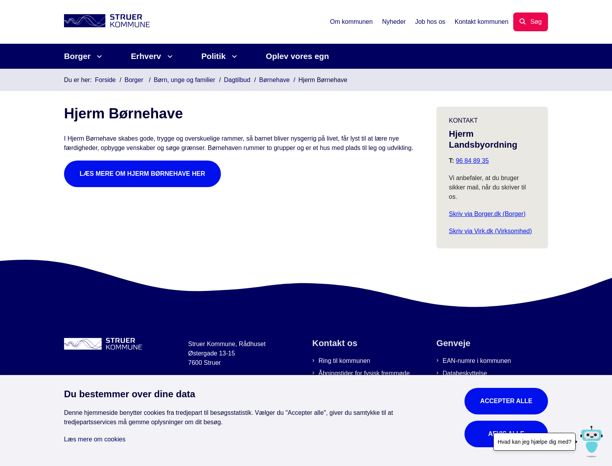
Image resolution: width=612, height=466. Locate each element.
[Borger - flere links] (98, 56)
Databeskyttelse (465, 373)
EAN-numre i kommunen (477, 360)
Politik (213, 56)
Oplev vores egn (297, 56)
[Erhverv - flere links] (168, 56)
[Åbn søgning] (530, 21)
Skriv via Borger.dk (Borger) (487, 214)
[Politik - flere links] (233, 56)
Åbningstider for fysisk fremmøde (364, 373)
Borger (77, 56)
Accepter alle (506, 401)
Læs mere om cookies (94, 439)
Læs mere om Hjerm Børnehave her (142, 173)
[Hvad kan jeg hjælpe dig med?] (591, 441)
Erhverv (146, 56)
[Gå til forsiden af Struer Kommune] (107, 22)
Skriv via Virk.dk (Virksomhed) (490, 231)
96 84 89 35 (472, 160)
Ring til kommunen (344, 360)
